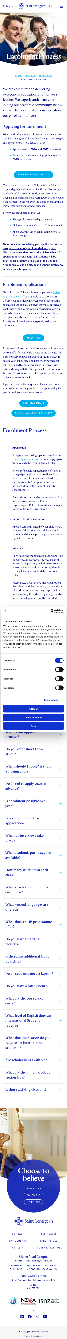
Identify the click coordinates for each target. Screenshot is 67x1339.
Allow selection (33, 717)
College (30, 76)
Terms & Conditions (33, 1336)
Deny (33, 726)
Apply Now (45, 76)
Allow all (33, 709)
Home (18, 76)
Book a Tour (33, 1189)
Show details (51, 700)
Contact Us (33, 1195)
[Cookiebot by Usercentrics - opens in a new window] (51, 611)
